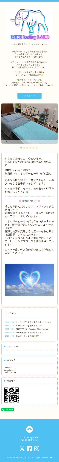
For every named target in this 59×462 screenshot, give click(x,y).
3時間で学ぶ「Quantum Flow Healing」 (33, 329)
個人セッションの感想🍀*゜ (28, 336)
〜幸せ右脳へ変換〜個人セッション (32, 332)
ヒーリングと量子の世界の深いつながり (33, 322)
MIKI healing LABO (22, 458)
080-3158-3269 (30, 440)
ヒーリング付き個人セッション (29, 326)
